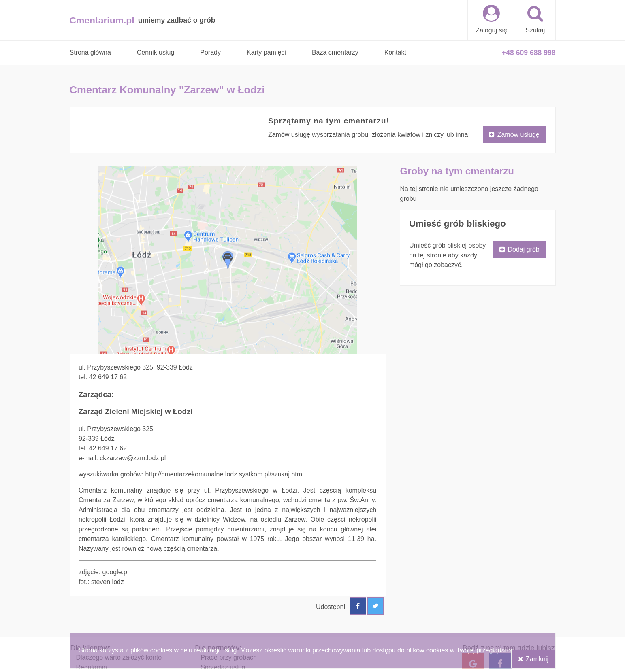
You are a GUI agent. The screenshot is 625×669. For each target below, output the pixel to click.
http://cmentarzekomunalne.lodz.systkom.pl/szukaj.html (224, 474)
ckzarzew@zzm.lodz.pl (133, 457)
